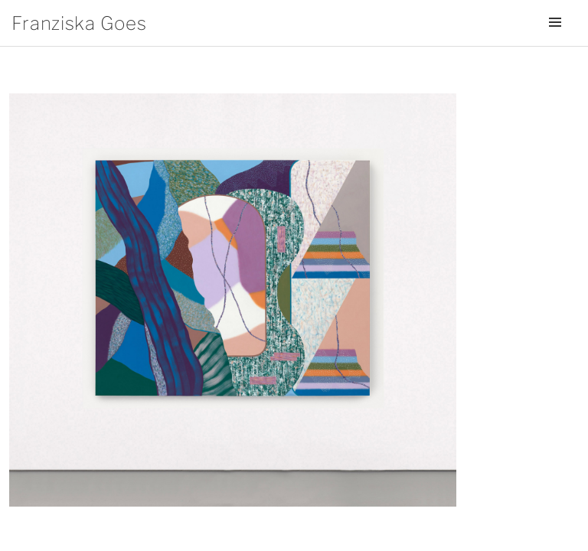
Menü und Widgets (555, 43)
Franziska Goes (78, 23)
